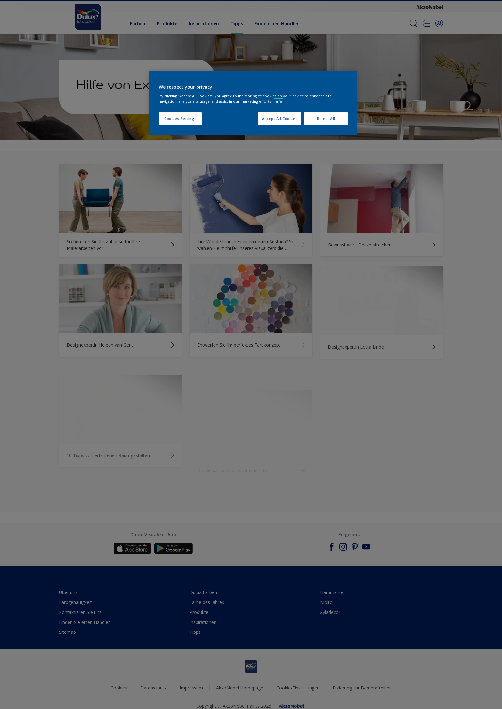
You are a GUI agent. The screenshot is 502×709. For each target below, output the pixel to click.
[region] (253, 103)
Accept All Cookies (279, 118)
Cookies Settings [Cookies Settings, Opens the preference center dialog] (180, 118)
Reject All (326, 118)
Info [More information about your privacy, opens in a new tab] (278, 101)
